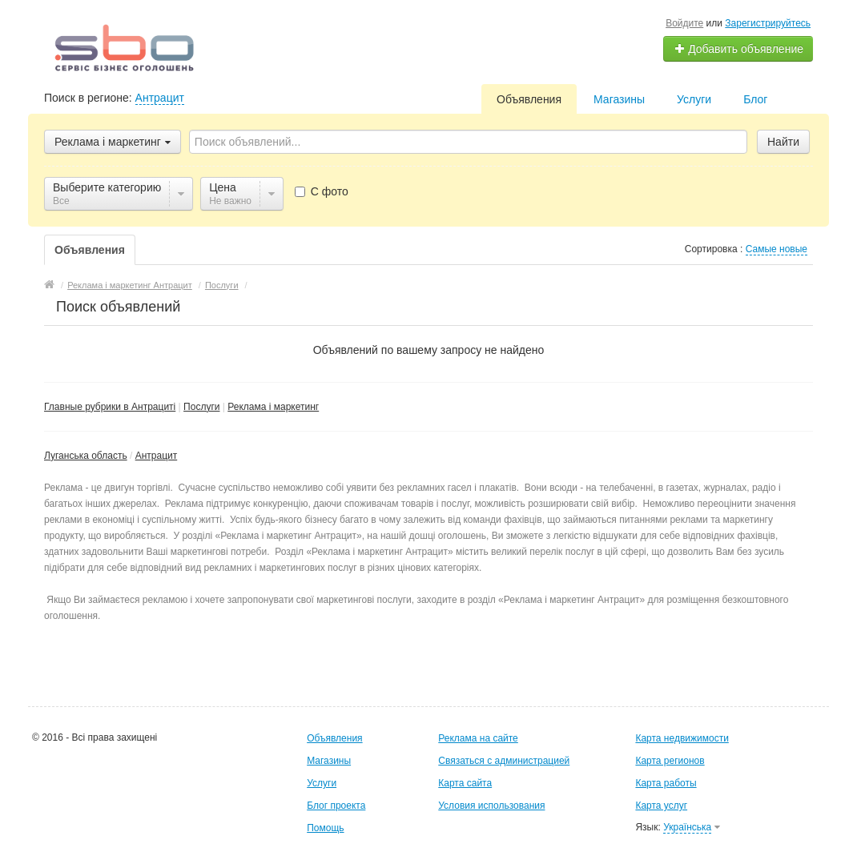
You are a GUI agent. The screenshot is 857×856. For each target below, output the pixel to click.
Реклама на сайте (478, 738)
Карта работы (665, 783)
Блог (755, 99)
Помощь (325, 828)
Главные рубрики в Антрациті (109, 406)
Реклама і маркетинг (273, 406)
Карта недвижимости (681, 738)
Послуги (201, 406)
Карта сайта (465, 783)
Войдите (684, 23)
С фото (321, 191)
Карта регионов (669, 760)
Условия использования (491, 805)
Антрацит (159, 97)
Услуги (694, 99)
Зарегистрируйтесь (768, 23)
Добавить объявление (738, 48)
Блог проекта (336, 805)
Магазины (619, 99)
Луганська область (85, 455)
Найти (783, 141)
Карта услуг (661, 805)
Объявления (529, 99)
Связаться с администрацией (503, 760)
